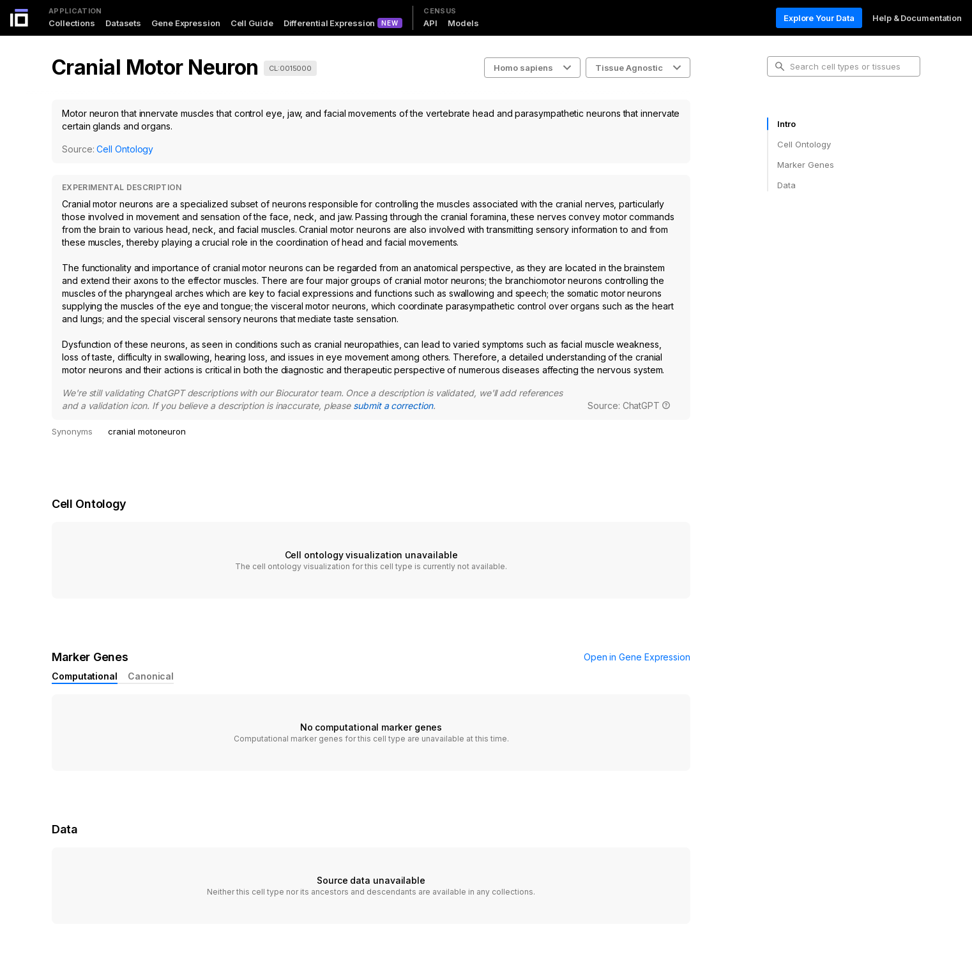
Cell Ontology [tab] (803, 144)
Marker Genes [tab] (805, 165)
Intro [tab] (786, 124)
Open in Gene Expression (637, 656)
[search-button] (780, 66)
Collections (72, 23)
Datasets (123, 23)
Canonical (151, 676)
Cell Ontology (124, 149)
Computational (85, 676)
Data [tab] (786, 185)
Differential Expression (330, 23)
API (430, 23)
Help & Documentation (917, 18)
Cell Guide (252, 23)
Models (463, 23)
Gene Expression (185, 23)
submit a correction (392, 405)
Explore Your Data (819, 18)
